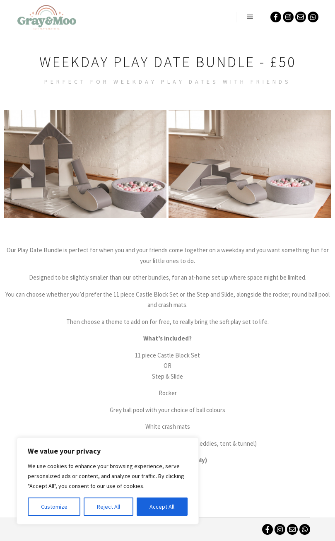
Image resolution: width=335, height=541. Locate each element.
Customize (54, 506)
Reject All (108, 506)
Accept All (161, 506)
